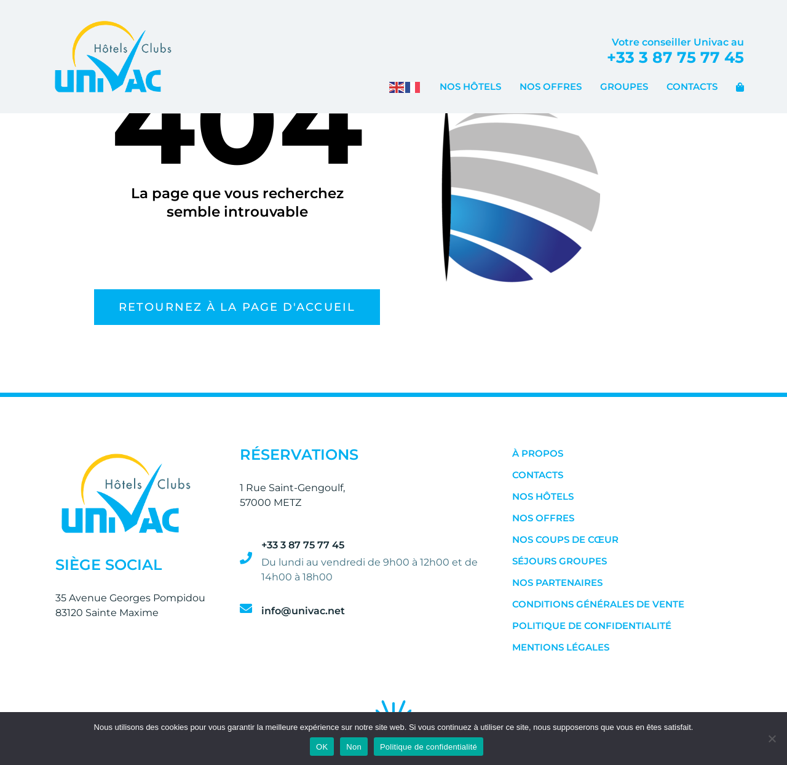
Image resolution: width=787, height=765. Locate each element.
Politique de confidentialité (591, 625)
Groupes (624, 86)
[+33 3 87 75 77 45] (246, 558)
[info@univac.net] (246, 609)
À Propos (537, 453)
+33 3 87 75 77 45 (675, 57)
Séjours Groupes (559, 561)
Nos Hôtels (470, 86)
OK (322, 746)
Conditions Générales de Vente (598, 604)
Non (354, 746)
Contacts (692, 86)
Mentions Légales (560, 647)
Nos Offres (551, 86)
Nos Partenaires (557, 582)
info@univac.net (303, 611)
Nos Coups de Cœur (565, 539)
